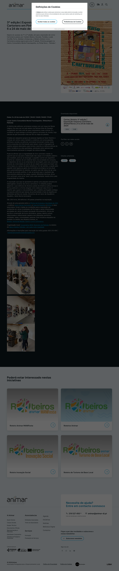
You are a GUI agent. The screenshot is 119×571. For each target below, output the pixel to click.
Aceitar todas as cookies (46, 22)
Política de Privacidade (59, 29)
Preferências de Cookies (72, 22)
